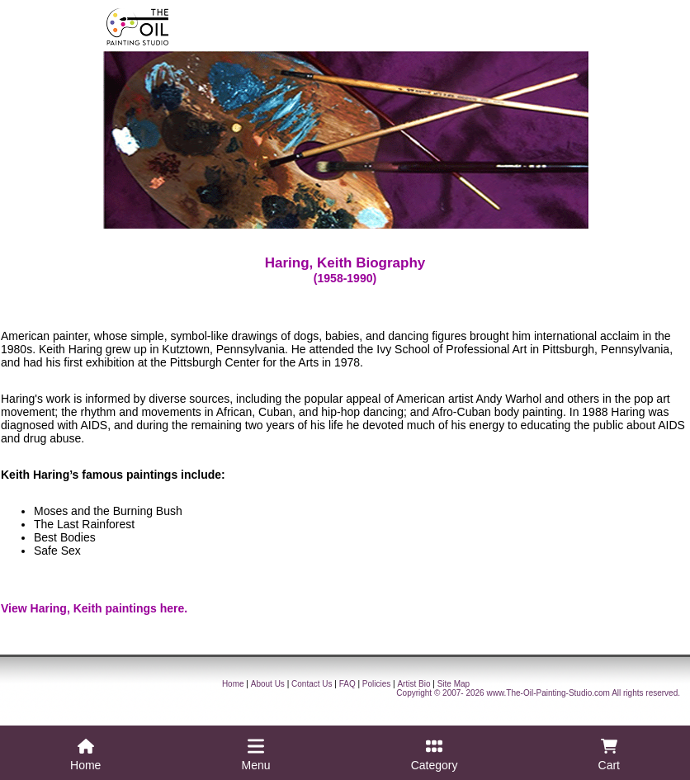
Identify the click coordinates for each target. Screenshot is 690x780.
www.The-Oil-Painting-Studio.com (548, 692)
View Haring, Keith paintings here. (94, 608)
